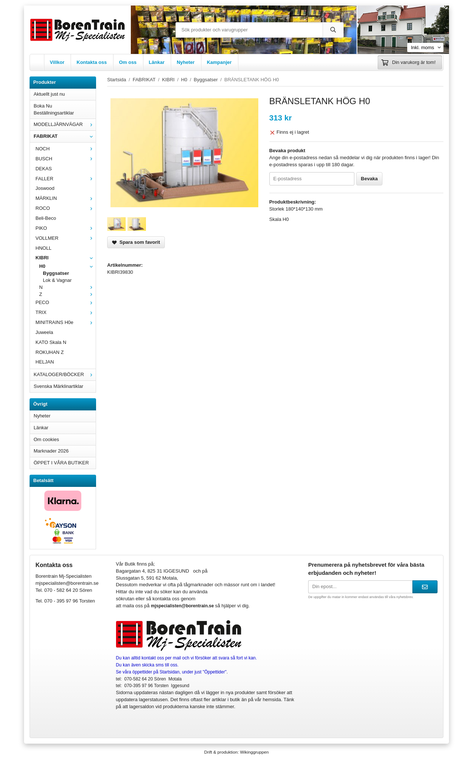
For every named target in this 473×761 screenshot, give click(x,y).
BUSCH (65, 158)
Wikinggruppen (254, 752)
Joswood (44, 188)
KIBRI (65, 257)
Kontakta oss (91, 62)
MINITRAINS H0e (65, 322)
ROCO (65, 208)
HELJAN (44, 362)
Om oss (128, 62)
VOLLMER (65, 238)
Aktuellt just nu (49, 94)
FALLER (65, 178)
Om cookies (46, 439)
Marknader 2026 (51, 451)
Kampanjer (219, 62)
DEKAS (43, 168)
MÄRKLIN (65, 198)
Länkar (157, 62)
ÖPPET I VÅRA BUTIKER (61, 462)
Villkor (57, 62)
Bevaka (369, 178)
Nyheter (185, 62)
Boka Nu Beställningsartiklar (54, 109)
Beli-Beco (45, 218)
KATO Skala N (50, 342)
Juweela (44, 332)
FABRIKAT (65, 136)
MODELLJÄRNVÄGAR (65, 124)
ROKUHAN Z (49, 352)
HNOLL (43, 248)
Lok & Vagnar (57, 280)
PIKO (65, 228)
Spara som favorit (136, 242)
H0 (67, 266)
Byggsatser (56, 273)
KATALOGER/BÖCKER (65, 374)
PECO (65, 302)
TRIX (65, 312)
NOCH (65, 148)
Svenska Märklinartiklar (58, 386)
